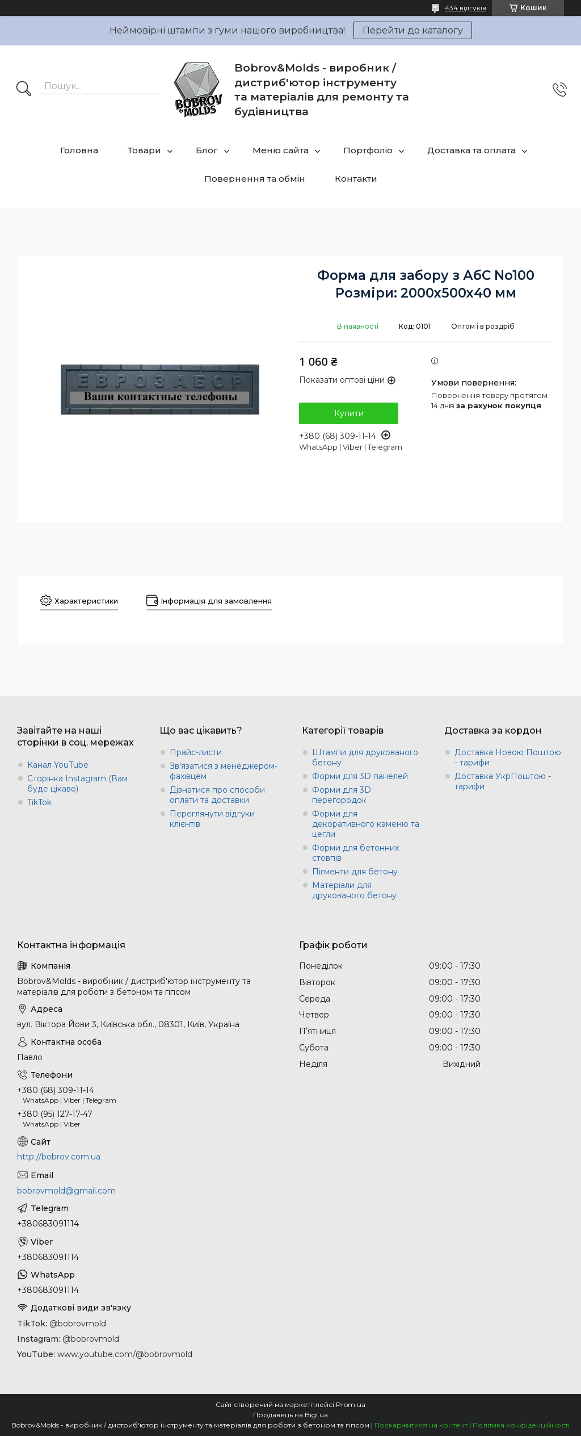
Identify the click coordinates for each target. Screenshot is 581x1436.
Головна (79, 150)
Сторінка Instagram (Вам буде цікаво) (77, 783)
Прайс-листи (196, 752)
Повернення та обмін (254, 178)
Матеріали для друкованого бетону (354, 890)
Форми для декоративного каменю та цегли (365, 824)
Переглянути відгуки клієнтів (212, 819)
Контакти (356, 178)
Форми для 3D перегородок (341, 795)
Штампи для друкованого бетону (365, 757)
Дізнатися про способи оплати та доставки (217, 795)
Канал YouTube (58, 765)
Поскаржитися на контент (421, 1425)
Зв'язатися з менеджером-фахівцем (223, 771)
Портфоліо (368, 150)
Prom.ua (350, 1404)
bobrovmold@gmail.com (66, 1191)
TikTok (39, 802)
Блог (207, 150)
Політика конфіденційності (521, 1425)
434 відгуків (465, 7)
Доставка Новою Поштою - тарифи (507, 757)
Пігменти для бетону (355, 871)
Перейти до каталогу (413, 30)
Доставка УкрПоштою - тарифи (502, 781)
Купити (349, 413)
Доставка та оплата (471, 150)
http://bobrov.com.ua (58, 1157)
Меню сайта (280, 150)
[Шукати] (23, 90)
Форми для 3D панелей (360, 776)
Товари (144, 150)
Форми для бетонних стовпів (355, 853)
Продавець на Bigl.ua (290, 1414)
